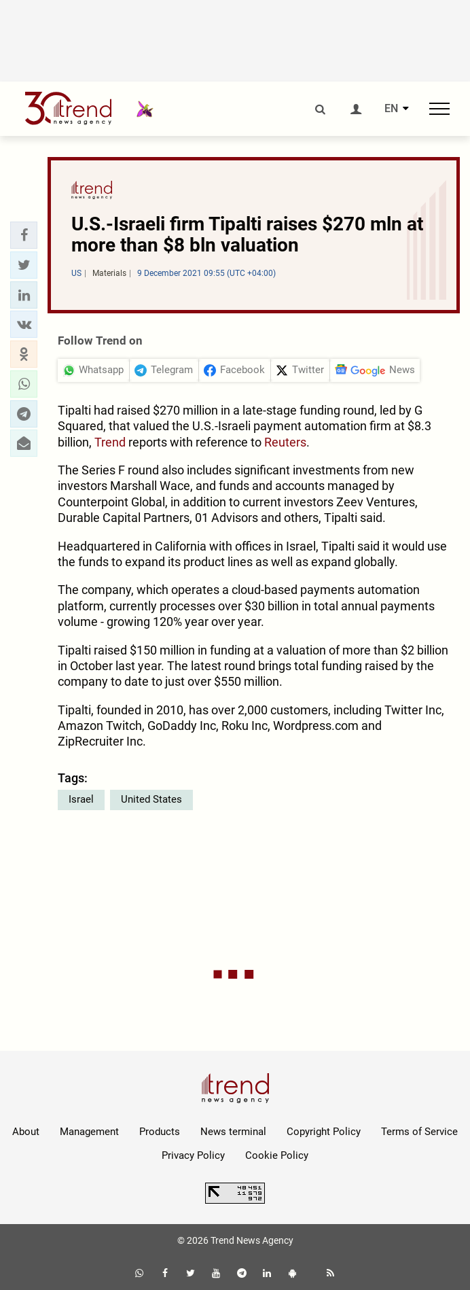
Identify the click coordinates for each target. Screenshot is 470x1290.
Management (89, 1132)
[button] (23, 235)
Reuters (285, 442)
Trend (110, 442)
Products (159, 1132)
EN (391, 108)
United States (151, 799)
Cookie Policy (276, 1155)
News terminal (233, 1132)
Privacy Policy (193, 1155)
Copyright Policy (324, 1132)
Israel (81, 799)
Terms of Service (419, 1132)
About (25, 1132)
